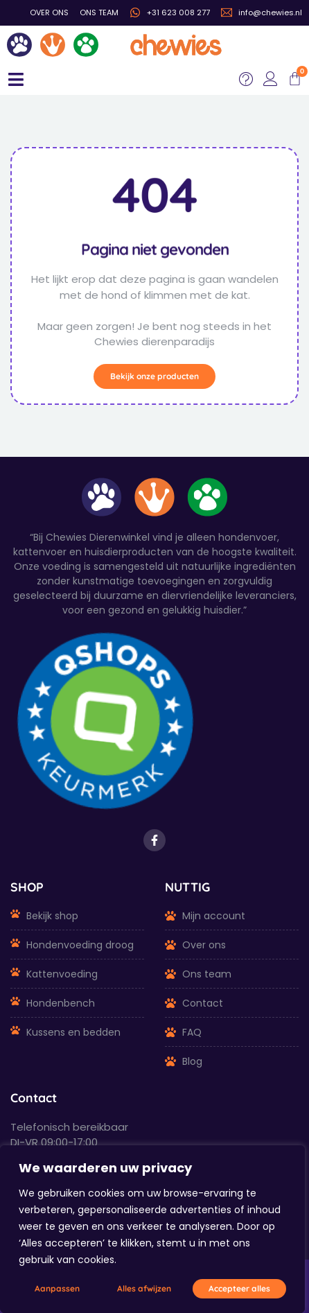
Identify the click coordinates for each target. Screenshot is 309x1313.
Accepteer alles (239, 1288)
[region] (152, 1229)
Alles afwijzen (144, 1288)
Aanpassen (57, 1288)
